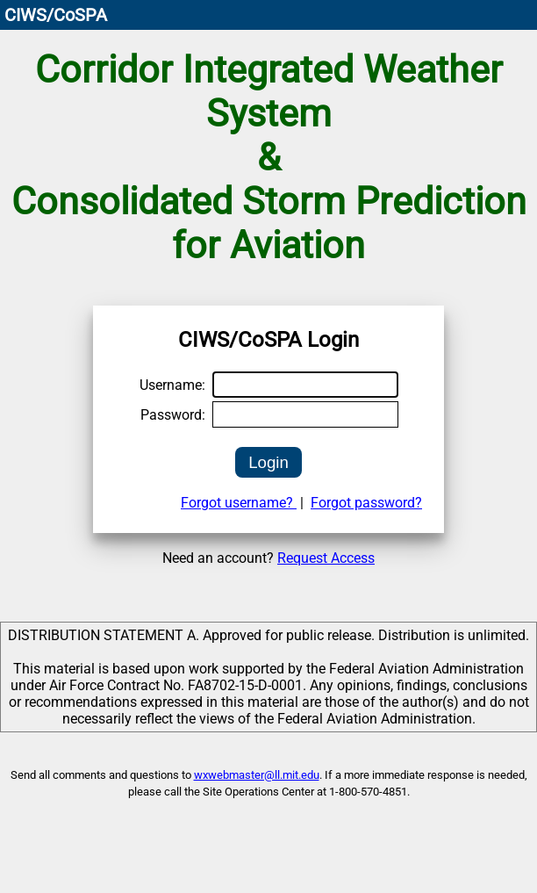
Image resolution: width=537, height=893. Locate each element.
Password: (172, 415)
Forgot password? (366, 502)
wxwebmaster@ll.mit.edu (256, 774)
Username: (172, 385)
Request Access (326, 558)
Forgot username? (239, 502)
